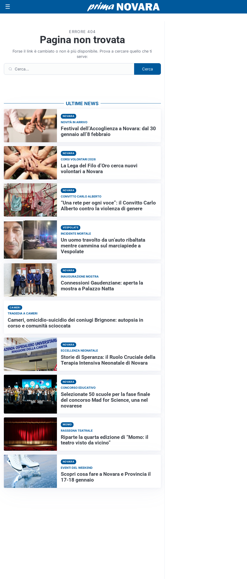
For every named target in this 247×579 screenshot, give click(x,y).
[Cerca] (69, 69)
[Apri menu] (7, 6)
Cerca (147, 69)
